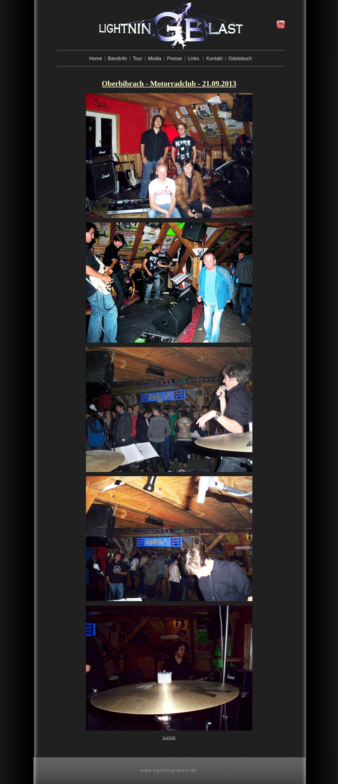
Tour (137, 58)
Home (95, 58)
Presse (174, 58)
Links (193, 58)
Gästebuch (240, 58)
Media (154, 58)
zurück (169, 737)
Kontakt (214, 58)
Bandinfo (117, 58)
